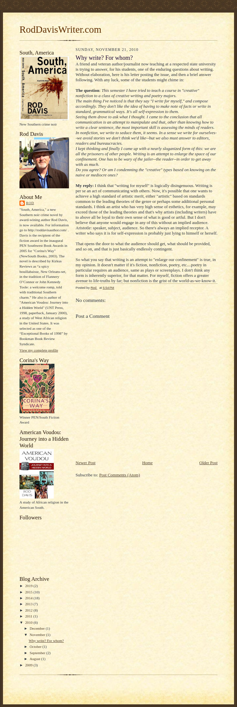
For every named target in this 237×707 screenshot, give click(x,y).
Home (147, 462)
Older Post (208, 462)
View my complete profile (38, 350)
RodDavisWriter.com (60, 29)
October (36, 647)
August (35, 659)
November (38, 635)
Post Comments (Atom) (119, 474)
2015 (29, 592)
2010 (29, 622)
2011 (29, 616)
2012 (29, 610)
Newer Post (85, 462)
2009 (29, 665)
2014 (29, 598)
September (38, 653)
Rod (30, 203)
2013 (29, 604)
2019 (29, 586)
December (38, 628)
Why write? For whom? (46, 641)
